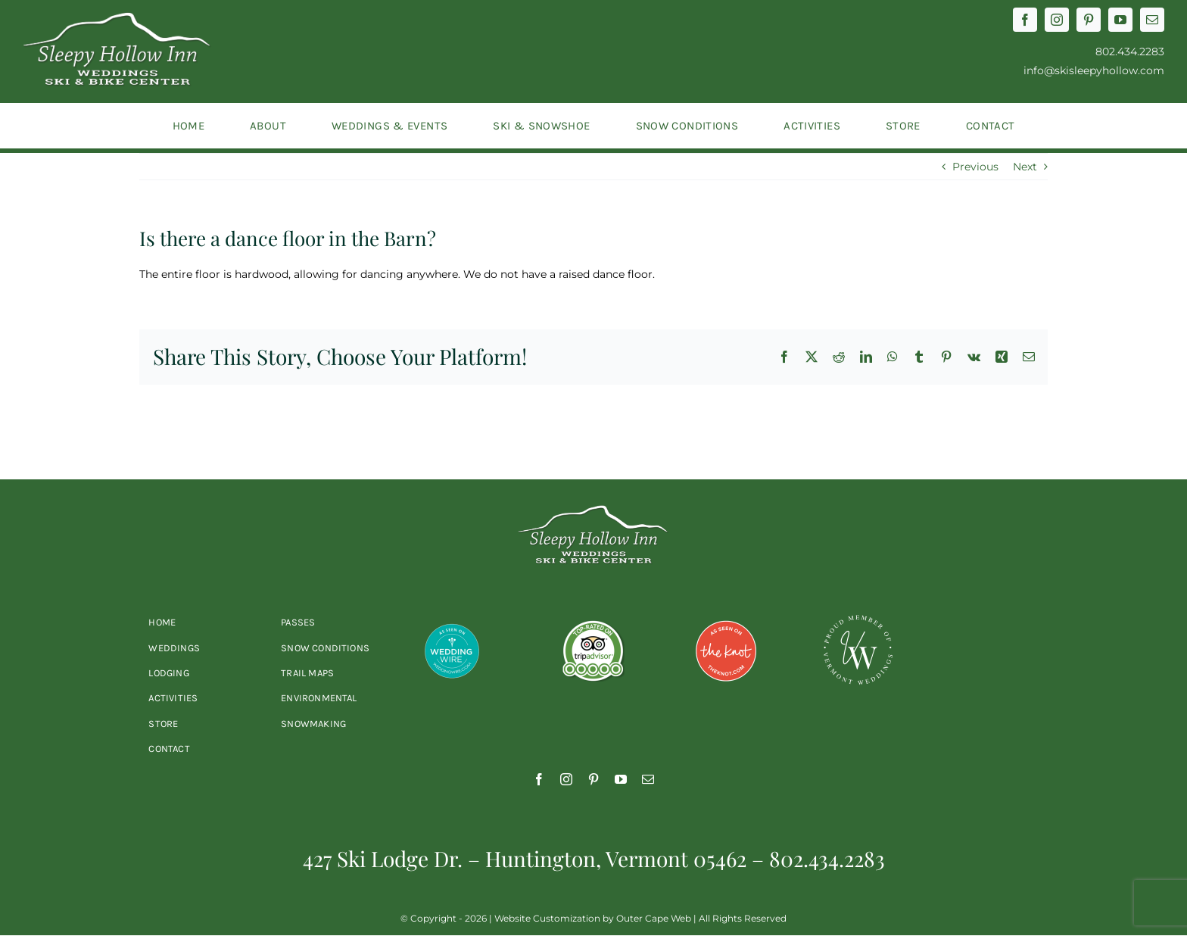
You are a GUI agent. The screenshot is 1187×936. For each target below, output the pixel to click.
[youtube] (1120, 20)
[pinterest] (1088, 20)
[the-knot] (726, 619)
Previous (975, 166)
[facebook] (1025, 20)
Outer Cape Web (653, 918)
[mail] (1152, 20)
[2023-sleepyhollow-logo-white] (117, 17)
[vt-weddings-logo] (858, 619)
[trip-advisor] (593, 619)
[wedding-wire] (452, 619)
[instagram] (1057, 20)
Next (1025, 166)
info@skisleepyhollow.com (1093, 70)
